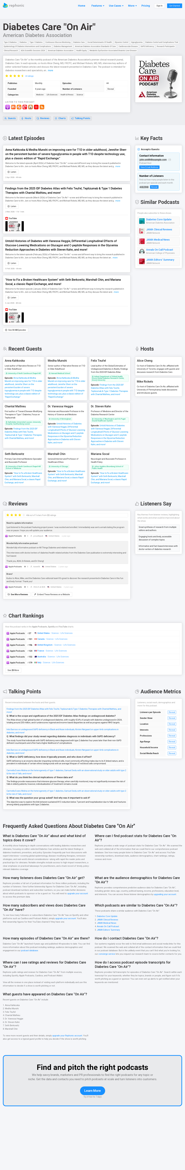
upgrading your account (165, 891)
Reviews (43, 118)
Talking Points (80, 118)
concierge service (107, 951)
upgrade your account (77, 890)
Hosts (26, 118)
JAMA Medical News (158, 239)
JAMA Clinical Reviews (159, 229)
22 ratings (29, 76)
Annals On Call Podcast (159, 249)
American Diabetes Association (37, 35)
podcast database (29, 947)
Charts (60, 118)
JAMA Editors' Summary (160, 259)
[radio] (6, 76)
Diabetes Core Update (159, 219)
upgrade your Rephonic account (68, 1032)
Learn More (92, 1092)
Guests (10, 118)
